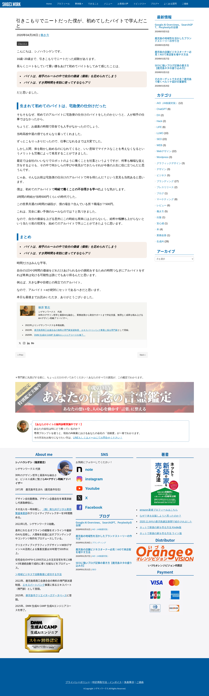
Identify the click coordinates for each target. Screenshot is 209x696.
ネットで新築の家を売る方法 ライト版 (161, 533)
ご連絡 (140, 682)
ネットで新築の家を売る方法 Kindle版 (160, 527)
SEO (159, 139)
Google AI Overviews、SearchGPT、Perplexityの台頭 (174, 26)
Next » (142, 355)
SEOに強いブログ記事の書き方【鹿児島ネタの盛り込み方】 (172, 67)
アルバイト (22, 44)
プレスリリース (165, 187)
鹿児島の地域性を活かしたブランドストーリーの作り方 (173, 39)
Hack (159, 121)
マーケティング (165, 199)
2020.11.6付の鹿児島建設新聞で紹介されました (166, 521)
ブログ (160, 193)
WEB (159, 145)
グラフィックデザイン (169, 163)
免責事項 (129, 682)
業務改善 (161, 235)
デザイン (161, 169)
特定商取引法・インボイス (107, 682)
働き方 (44, 35)
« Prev (20, 355)
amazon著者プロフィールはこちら (159, 510)
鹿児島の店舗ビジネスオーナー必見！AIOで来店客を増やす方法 (173, 53)
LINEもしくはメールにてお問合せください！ (98, 437)
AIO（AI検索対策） (167, 103)
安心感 (160, 223)
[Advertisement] (174, 312)
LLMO (160, 133)
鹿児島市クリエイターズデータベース (46, 595)
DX (158, 115)
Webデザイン (164, 151)
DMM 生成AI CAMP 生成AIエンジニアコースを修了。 (59, 335)
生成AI (160, 241)
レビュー (161, 205)
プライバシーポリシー (77, 682)
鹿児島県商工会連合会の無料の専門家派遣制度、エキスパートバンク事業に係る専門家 (76, 330)
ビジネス (161, 175)
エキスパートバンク (34, 585)
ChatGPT (162, 109)
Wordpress (162, 157)
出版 (159, 217)
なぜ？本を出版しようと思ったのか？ (160, 515)
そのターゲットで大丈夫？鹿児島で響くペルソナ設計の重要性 (173, 80)
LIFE (159, 127)
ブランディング (165, 181)
